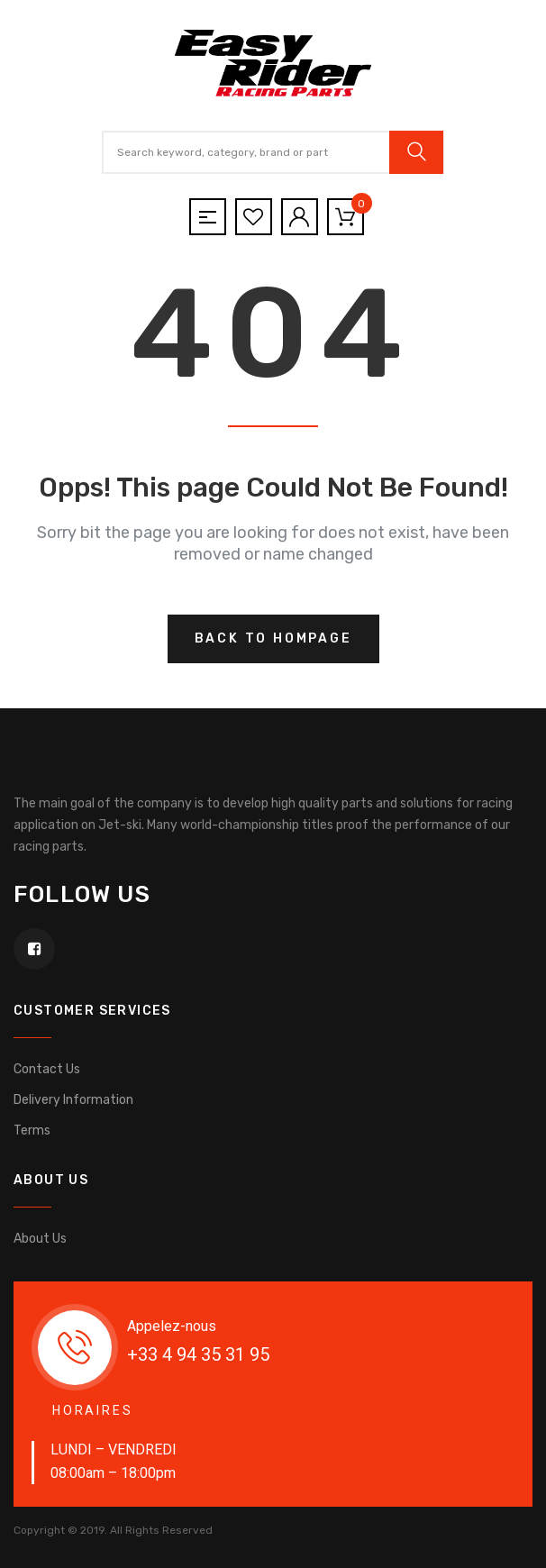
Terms (32, 1130)
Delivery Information (73, 1100)
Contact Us (47, 1069)
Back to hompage (273, 638)
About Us (40, 1238)
